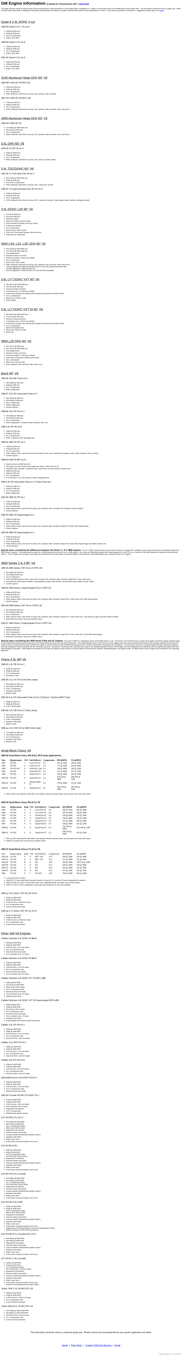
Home (65, 1345)
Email (117, 1345)
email (162, 10)
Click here (83, 4)
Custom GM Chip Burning (98, 1345)
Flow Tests (76, 1345)
